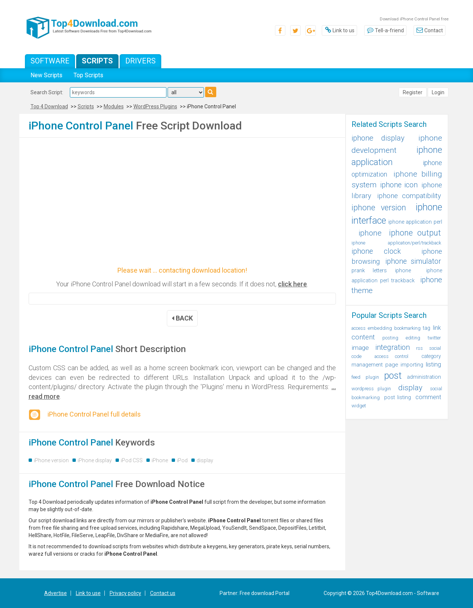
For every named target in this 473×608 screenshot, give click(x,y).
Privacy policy (125, 593)
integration (392, 347)
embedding (380, 328)
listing (433, 364)
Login (438, 92)
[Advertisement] (182, 197)
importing (412, 365)
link (437, 327)
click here (292, 284)
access (358, 328)
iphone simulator (413, 261)
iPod (182, 460)
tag (426, 328)
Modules (114, 106)
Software (49, 60)
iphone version (378, 207)
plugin (372, 377)
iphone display (378, 138)
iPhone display (95, 460)
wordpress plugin (371, 388)
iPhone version (51, 460)
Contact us (162, 593)
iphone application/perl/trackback (396, 243)
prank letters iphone (381, 270)
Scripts (97, 60)
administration (424, 377)
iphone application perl (415, 221)
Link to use (88, 593)
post (393, 375)
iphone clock (376, 251)
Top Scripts (88, 75)
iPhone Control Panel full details (85, 415)
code (356, 356)
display (205, 460)
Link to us (339, 30)
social (435, 348)
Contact (429, 30)
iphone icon (399, 185)
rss (419, 348)
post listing (397, 397)
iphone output (415, 232)
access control (391, 356)
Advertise (55, 593)
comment (428, 397)
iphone (370, 233)
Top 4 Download (49, 106)
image (360, 347)
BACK (182, 318)
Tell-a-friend (385, 30)
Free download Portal (264, 593)
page (391, 364)
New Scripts (46, 75)
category (431, 356)
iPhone (160, 460)
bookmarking (407, 328)
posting (390, 338)
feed (355, 377)
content (363, 337)
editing (413, 338)
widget (358, 405)
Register (412, 92)
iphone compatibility (409, 196)
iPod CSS (132, 460)
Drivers (140, 60)
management (367, 365)
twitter (434, 338)
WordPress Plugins (155, 106)
